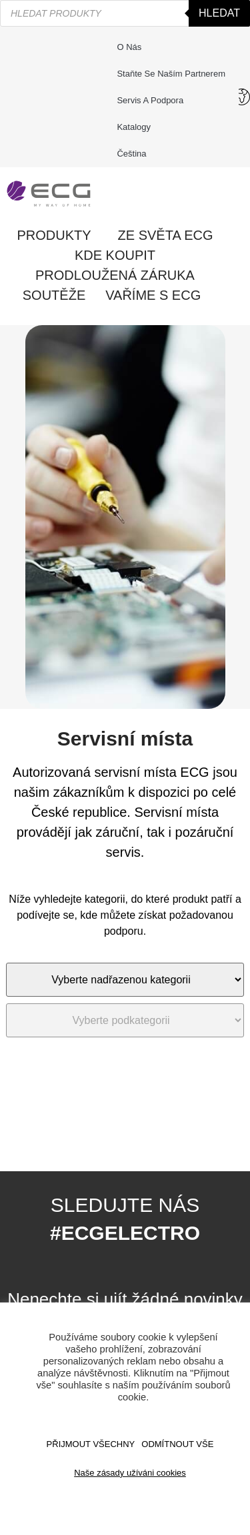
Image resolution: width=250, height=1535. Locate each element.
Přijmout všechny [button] (91, 1444)
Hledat (219, 13)
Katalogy (134, 127)
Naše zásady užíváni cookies (130, 1473)
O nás (129, 47)
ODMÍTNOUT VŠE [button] (177, 1444)
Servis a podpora (153, 100)
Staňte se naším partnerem (171, 74)
